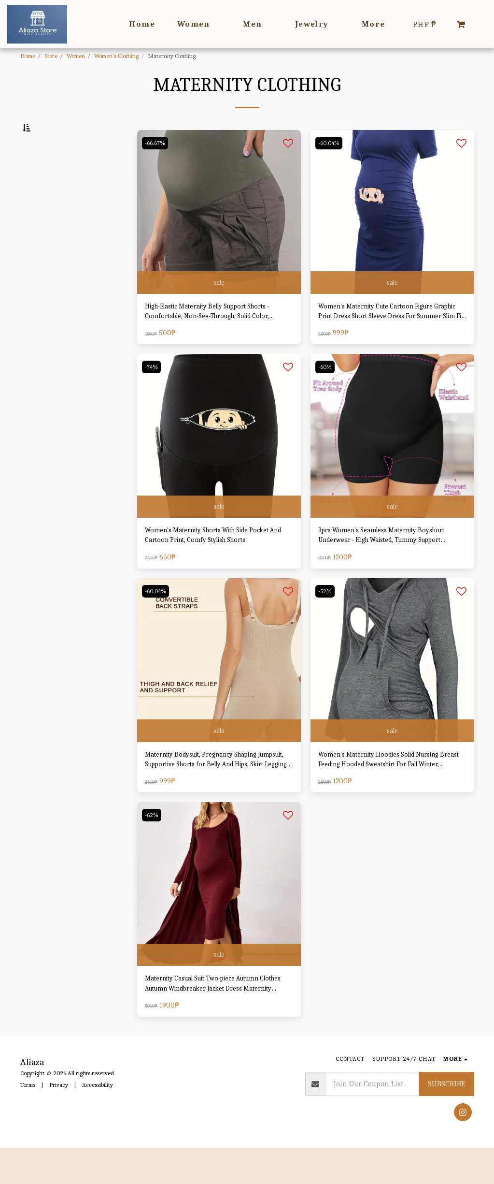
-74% (152, 392)
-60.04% (330, 165)
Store (50, 55)
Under (48, 267)
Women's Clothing (116, 55)
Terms (27, 1121)
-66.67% (156, 165)
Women (76, 55)
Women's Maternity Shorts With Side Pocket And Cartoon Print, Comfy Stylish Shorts (212, 563)
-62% (153, 847)
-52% (326, 620)
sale (219, 304)
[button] (460, 24)
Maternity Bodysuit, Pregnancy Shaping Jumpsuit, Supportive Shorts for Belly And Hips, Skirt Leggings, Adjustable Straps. (215, 791)
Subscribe (446, 1120)
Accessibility (97, 1121)
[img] (219, 234)
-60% (326, 392)
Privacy (58, 1121)
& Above (52, 305)
